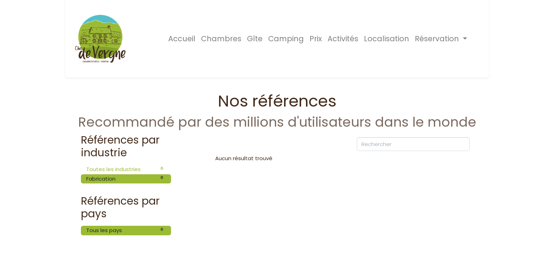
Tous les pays (126, 230)
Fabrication (126, 178)
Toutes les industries (126, 169)
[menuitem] (181, 38)
